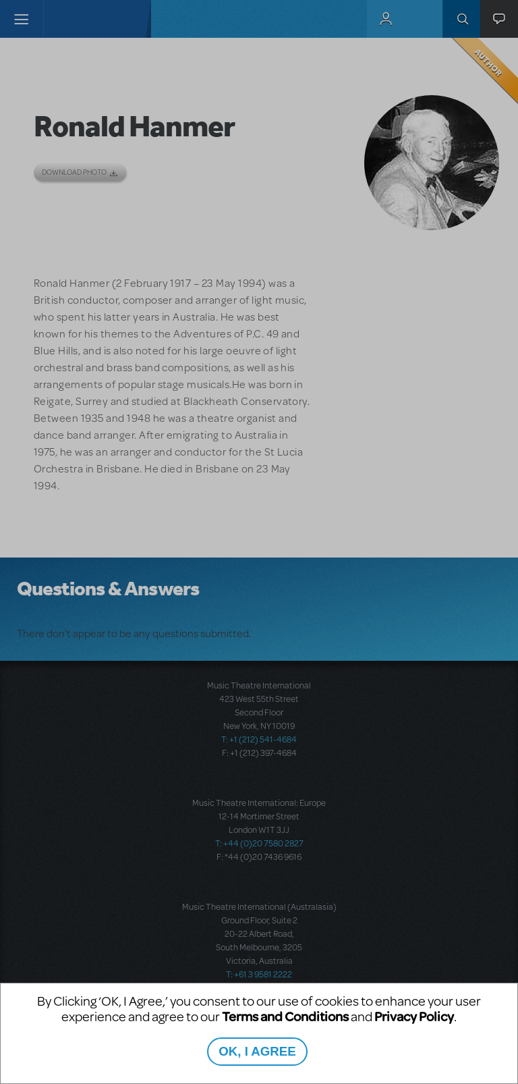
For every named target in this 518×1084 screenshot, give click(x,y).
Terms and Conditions (285, 1016)
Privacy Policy (414, 1016)
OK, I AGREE (257, 1051)
